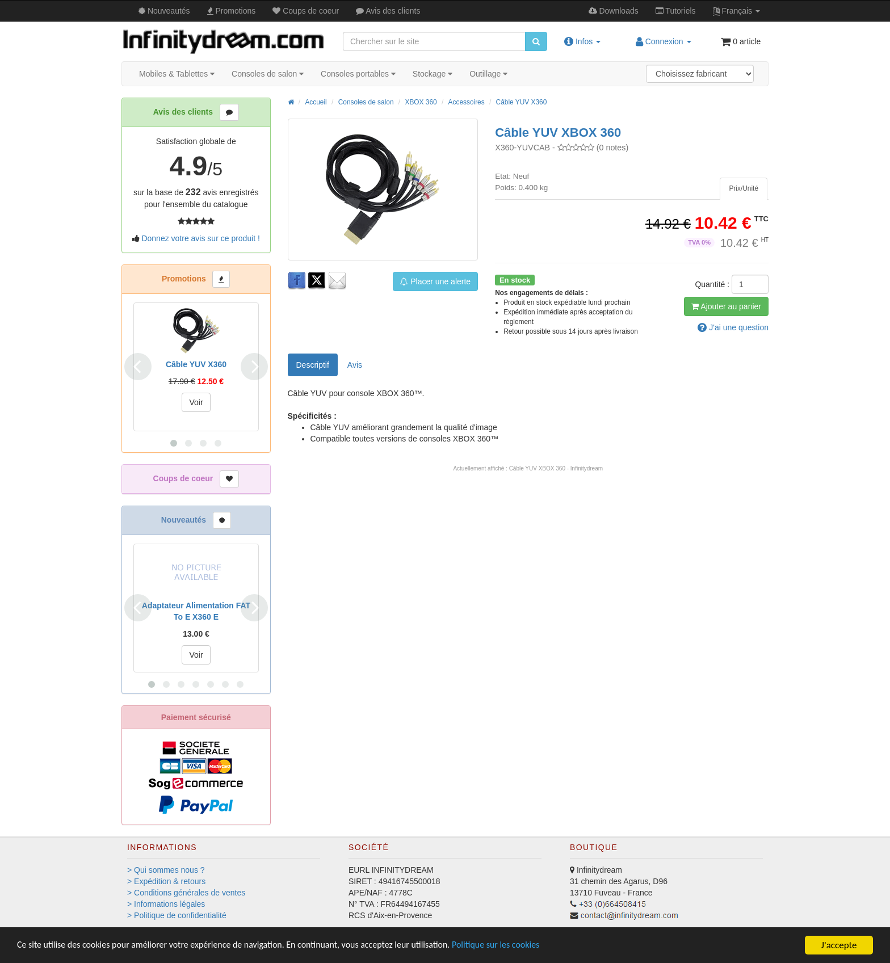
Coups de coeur (305, 10)
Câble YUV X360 (521, 102)
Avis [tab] (354, 364)
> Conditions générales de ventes (186, 892)
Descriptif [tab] (312, 364)
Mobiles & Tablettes (177, 73)
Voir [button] (196, 402)
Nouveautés (164, 10)
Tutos (676, 10)
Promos (231, 10)
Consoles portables (358, 73)
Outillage (488, 73)
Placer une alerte (435, 281)
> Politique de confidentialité (176, 915)
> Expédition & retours (166, 881)
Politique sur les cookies (528, 946)
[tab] (743, 189)
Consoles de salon (268, 73)
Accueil (315, 102)
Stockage (432, 73)
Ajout (726, 306)
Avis (388, 10)
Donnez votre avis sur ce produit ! (200, 238)
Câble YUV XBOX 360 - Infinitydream (556, 468)
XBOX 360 (420, 102)
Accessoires (466, 102)
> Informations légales (166, 904)
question (733, 327)
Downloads (614, 10)
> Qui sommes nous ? (166, 869)
